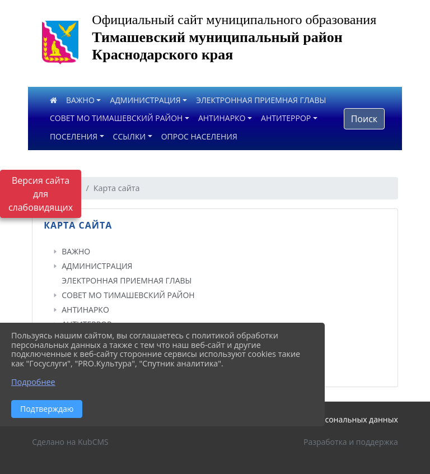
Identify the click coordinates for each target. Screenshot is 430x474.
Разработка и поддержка (350, 441)
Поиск (364, 119)
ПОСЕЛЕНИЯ (73, 136)
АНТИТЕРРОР (286, 118)
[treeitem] (217, 251)
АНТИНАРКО (222, 118)
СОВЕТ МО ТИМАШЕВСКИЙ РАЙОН (116, 118)
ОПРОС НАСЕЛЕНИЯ (199, 136)
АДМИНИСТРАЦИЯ (145, 100)
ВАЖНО (80, 100)
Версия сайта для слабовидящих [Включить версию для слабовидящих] (40, 193)
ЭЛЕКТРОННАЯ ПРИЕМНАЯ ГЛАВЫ (261, 100)
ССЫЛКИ (129, 136)
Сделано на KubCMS (70, 441)
